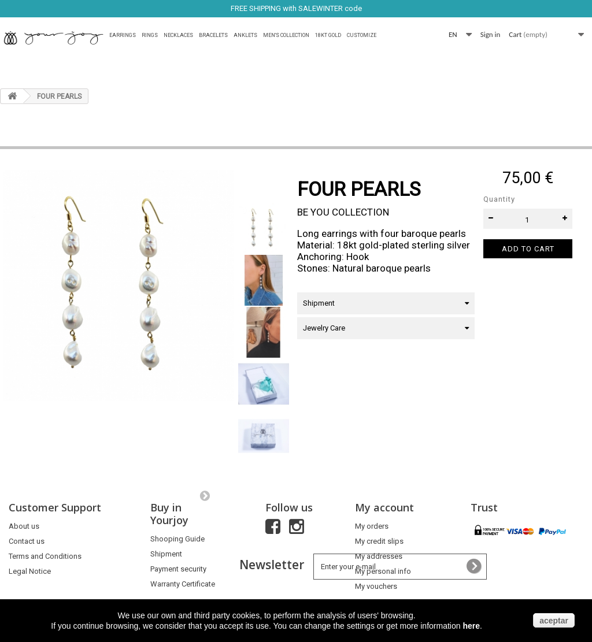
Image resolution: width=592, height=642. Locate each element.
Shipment (166, 554)
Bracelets (213, 35)
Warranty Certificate (182, 584)
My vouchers (376, 586)
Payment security (178, 569)
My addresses (378, 556)
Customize (361, 35)
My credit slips (379, 541)
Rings (150, 35)
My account (384, 507)
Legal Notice (30, 571)
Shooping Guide (177, 539)
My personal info (383, 571)
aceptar (553, 620)
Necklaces (178, 35)
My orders (371, 526)
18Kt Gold (328, 35)
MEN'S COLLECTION (286, 35)
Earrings (122, 35)
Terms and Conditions (45, 556)
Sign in (490, 34)
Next (204, 495)
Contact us (27, 541)
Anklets (245, 35)
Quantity (499, 199)
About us (24, 526)
